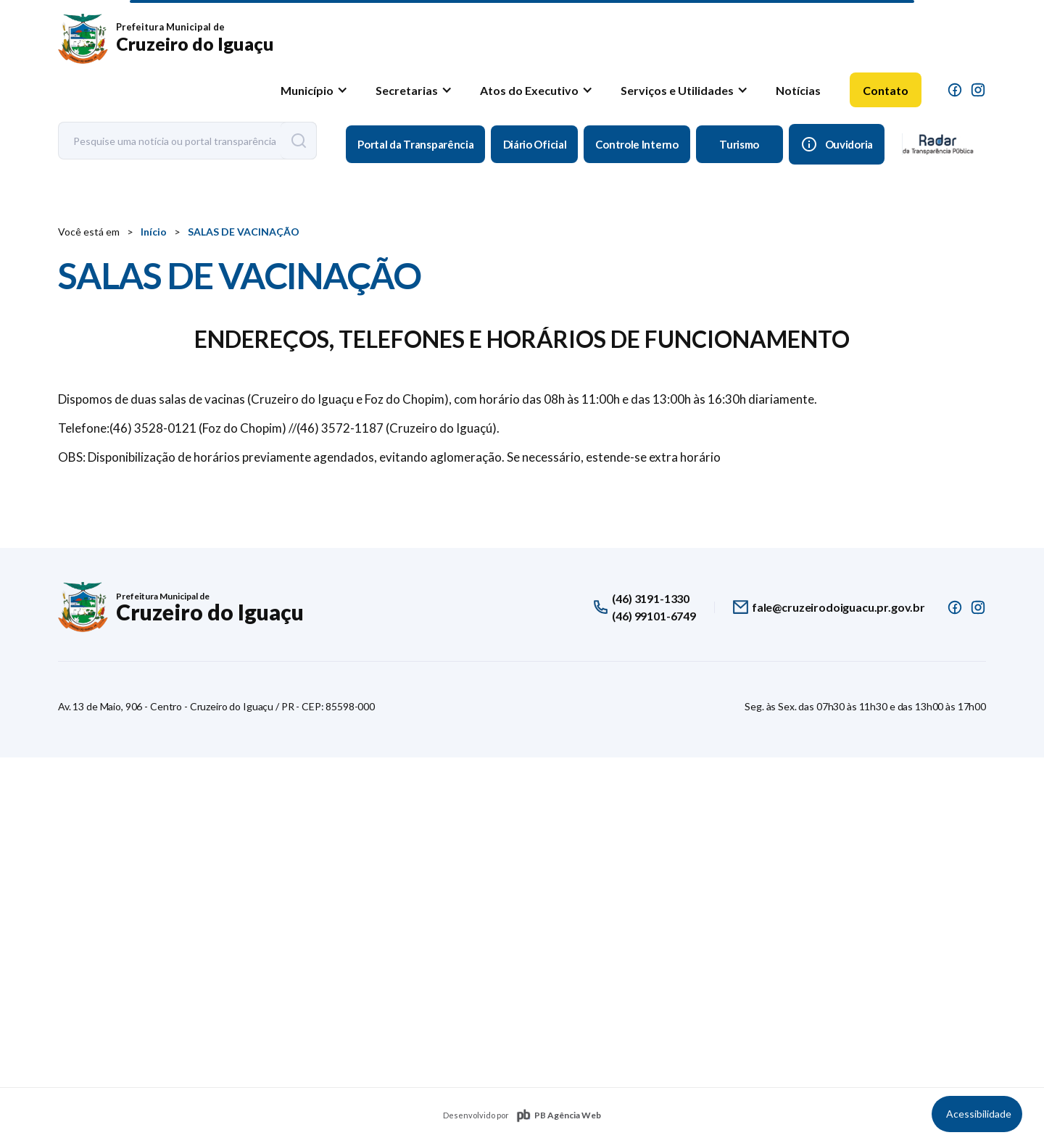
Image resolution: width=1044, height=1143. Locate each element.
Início (154, 231)
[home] (166, 39)
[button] (311, 89)
